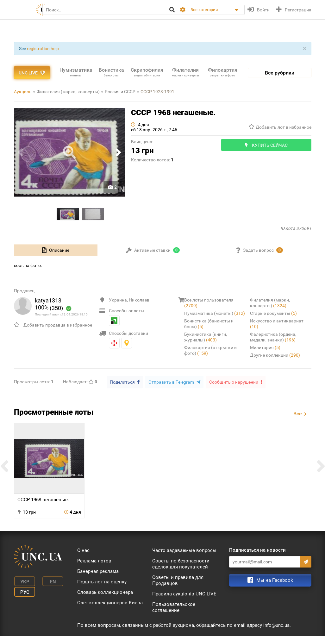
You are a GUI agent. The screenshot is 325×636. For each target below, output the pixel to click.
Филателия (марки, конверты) (68, 91)
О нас (83, 550)
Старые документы (273, 313)
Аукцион (23, 91)
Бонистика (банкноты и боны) (209, 323)
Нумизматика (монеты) (214, 313)
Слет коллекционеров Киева (110, 602)
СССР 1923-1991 (157, 91)
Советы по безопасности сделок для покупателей (180, 563)
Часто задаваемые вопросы (184, 550)
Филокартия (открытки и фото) (210, 350)
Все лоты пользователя (209, 302)
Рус (23, 590)
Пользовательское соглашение (173, 607)
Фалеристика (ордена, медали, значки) (273, 337)
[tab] (56, 250)
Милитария (265, 347)
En (50, 581)
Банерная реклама (98, 571)
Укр (23, 581)
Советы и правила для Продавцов (177, 580)
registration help (43, 48)
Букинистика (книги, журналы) (205, 337)
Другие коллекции (275, 355)
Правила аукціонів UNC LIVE (184, 593)
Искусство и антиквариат (276, 323)
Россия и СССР (120, 91)
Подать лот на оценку (102, 581)
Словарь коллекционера (105, 592)
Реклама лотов (94, 560)
